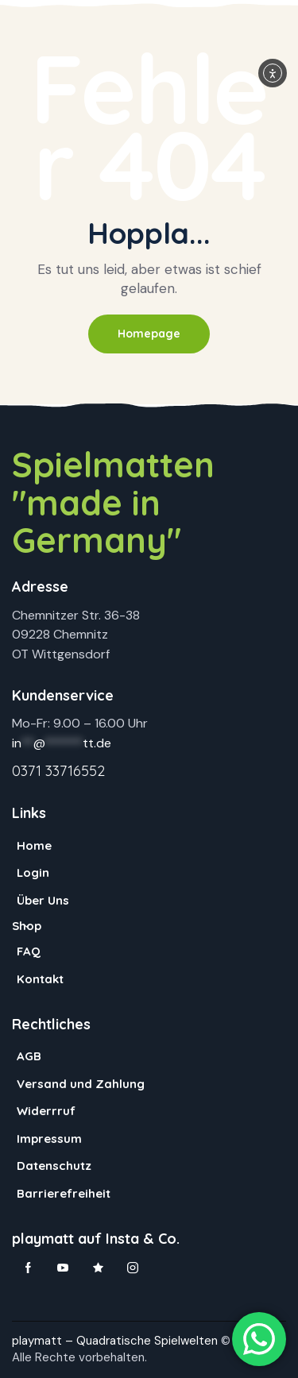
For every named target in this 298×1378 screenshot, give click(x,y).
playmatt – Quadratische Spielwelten (115, 1341)
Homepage (149, 333)
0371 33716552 (58, 771)
